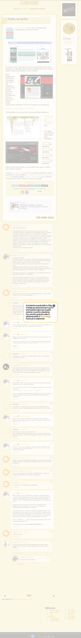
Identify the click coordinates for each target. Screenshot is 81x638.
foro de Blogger (45, 317)
